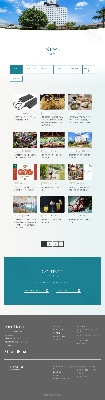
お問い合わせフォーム (37, 290)
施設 (59, 68)
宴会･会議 (74, 68)
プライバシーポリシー (60, 330)
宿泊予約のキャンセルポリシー (88, 367)
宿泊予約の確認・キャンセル (87, 370)
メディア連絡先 (82, 376)
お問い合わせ (81, 344)
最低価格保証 (57, 372)
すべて (16, 68)
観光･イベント (88, 69)
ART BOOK (81, 326)
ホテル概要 (56, 326)
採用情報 (55, 333)
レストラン (45, 68)
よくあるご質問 (68, 290)
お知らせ (16, 78)
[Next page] (61, 244)
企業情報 (80, 373)
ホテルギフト (57, 339)
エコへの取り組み (58, 336)
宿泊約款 (55, 375)
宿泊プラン (31, 68)
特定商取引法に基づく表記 (61, 378)
